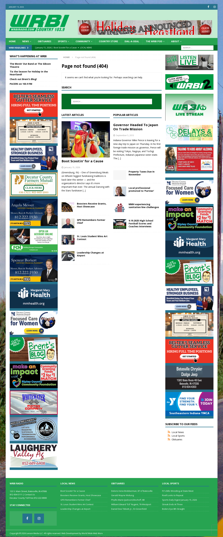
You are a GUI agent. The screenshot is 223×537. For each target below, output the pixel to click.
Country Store (108, 41)
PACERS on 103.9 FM (21, 83)
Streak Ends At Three (172, 504)
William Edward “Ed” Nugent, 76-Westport (131, 504)
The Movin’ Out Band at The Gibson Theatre (30, 65)
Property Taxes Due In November (141, 173)
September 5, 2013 (125, 135)
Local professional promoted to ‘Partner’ (141, 189)
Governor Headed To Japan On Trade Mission (135, 127)
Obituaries (44, 41)
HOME (12, 41)
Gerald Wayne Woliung (122, 495)
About (175, 41)
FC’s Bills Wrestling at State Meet (177, 490)
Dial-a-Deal (132, 41)
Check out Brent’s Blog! (23, 79)
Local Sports (178, 435)
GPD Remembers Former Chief (91, 221)
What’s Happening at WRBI (28, 56)
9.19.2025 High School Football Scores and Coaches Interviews (141, 223)
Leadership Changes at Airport (90, 254)
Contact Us (29, 494)
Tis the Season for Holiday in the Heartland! (29, 73)
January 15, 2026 (72, 167)
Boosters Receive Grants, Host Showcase (91, 205)
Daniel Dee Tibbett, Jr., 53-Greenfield (129, 508)
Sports (62, 41)
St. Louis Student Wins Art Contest (92, 238)
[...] (84, 190)
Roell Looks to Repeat (172, 495)
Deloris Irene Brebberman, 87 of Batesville (132, 490)
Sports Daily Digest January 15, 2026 (179, 499)
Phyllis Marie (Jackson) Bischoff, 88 (127, 499)
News (25, 41)
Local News (178, 432)
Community (83, 41)
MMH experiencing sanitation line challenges (144, 206)
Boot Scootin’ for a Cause (82, 161)
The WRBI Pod (154, 41)
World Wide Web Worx (92, 533)
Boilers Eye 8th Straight (173, 508)
